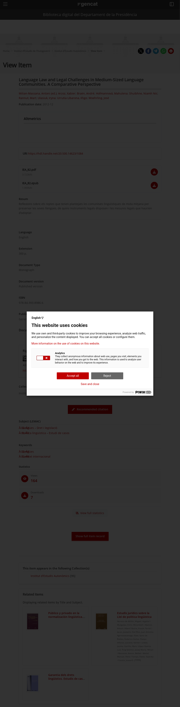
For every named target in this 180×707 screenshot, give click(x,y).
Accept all (73, 375)
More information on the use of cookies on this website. (65, 343)
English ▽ (38, 317)
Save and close (90, 384)
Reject (107, 375)
